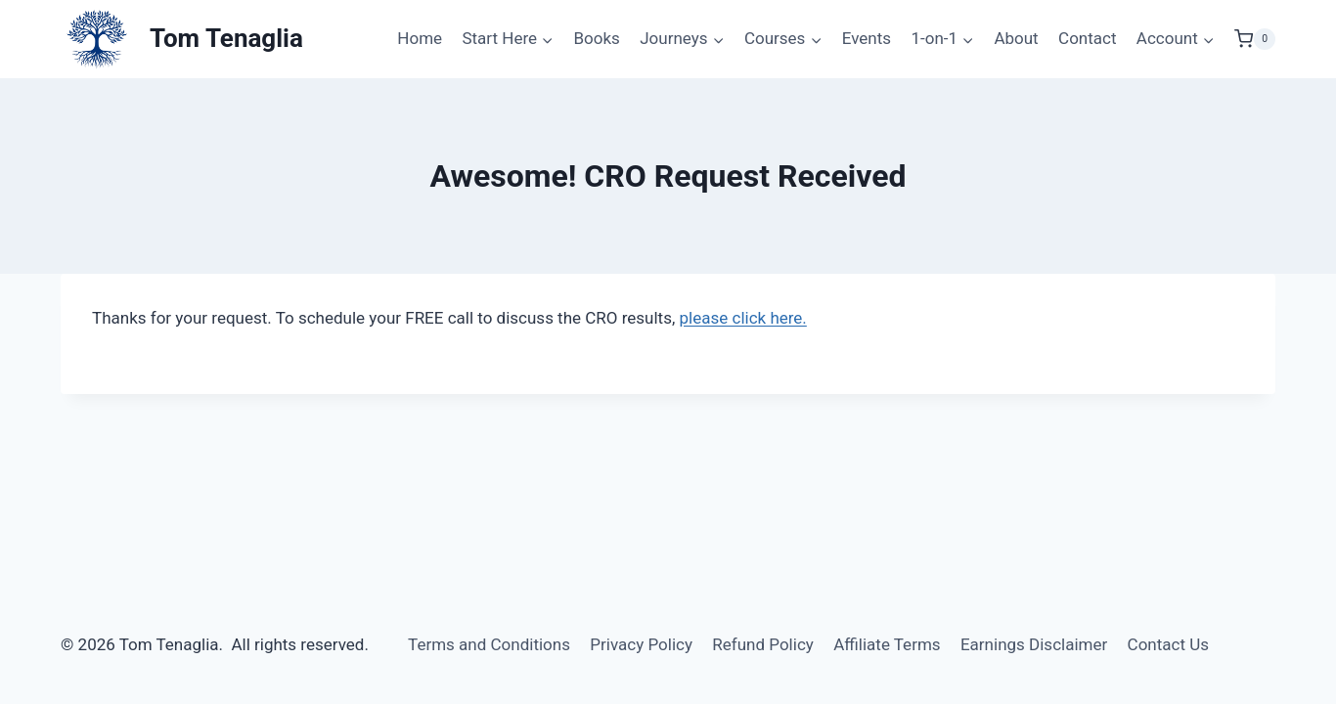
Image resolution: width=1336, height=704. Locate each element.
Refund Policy (763, 644)
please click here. (743, 318)
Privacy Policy (641, 644)
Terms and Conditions (489, 644)
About (1016, 38)
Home (419, 38)
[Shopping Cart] (1254, 39)
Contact (1087, 38)
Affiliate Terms (886, 644)
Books (596, 38)
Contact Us (1168, 644)
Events (866, 38)
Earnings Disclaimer (1033, 644)
